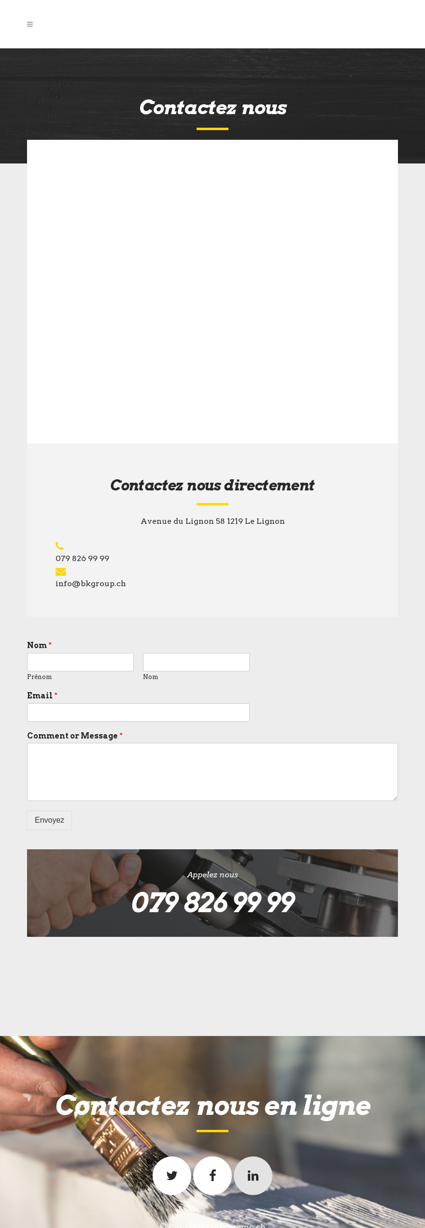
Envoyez (49, 820)
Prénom (39, 677)
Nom (39, 645)
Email (42, 695)
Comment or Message (75, 735)
